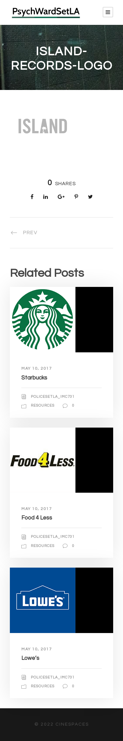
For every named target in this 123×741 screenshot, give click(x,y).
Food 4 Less (36, 518)
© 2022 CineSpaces (61, 724)
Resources (42, 405)
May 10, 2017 (36, 368)
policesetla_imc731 (52, 396)
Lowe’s (30, 658)
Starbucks (34, 378)
